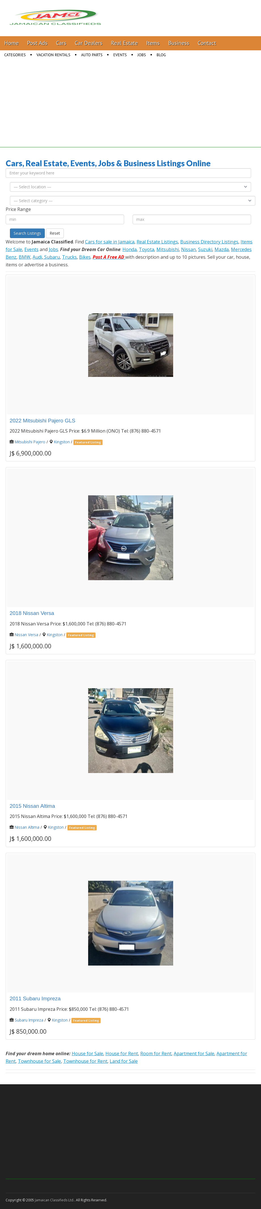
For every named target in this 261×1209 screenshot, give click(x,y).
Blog (161, 54)
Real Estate (124, 43)
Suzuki (205, 249)
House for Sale (87, 1053)
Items (153, 43)
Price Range (18, 209)
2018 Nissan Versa (32, 613)
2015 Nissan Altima (32, 806)
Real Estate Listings (157, 242)
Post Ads (37, 43)
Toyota (146, 249)
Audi (37, 257)
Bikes (85, 257)
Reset (55, 233)
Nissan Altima (27, 827)
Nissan (188, 249)
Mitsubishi (167, 249)
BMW (24, 257)
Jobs (141, 54)
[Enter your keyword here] (128, 173)
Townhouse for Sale (39, 1061)
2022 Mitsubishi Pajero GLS (42, 421)
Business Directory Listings (209, 242)
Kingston (62, 441)
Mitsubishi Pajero (30, 441)
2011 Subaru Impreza (35, 998)
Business (178, 43)
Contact (207, 43)
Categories (15, 54)
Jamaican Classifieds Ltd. (54, 1200)
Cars (61, 43)
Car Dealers (89, 43)
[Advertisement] (130, 107)
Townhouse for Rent (85, 1061)
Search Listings (27, 233)
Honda (129, 249)
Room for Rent (155, 1053)
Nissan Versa (26, 634)
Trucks (69, 257)
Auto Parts (92, 54)
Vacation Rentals (54, 54)
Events (120, 54)
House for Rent (121, 1053)
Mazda (222, 249)
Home (11, 43)
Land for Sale (124, 1061)
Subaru (51, 257)
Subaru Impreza (29, 1020)
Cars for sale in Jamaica (109, 242)
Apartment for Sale (194, 1053)
